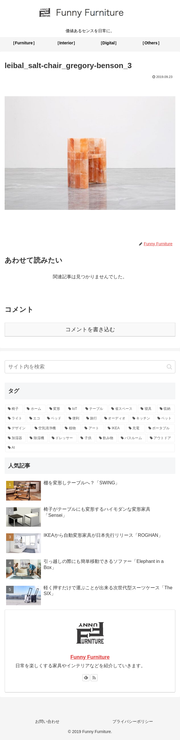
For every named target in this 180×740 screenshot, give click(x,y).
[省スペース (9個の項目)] (123, 409)
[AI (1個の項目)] (90, 447)
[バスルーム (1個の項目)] (132, 438)
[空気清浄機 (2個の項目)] (46, 428)
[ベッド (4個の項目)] (54, 418)
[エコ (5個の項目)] (35, 418)
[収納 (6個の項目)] (166, 409)
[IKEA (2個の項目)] (115, 428)
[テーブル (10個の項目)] (95, 409)
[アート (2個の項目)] (93, 428)
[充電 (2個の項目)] (135, 428)
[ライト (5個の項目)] (15, 418)
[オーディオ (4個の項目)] (115, 418)
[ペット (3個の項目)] (165, 418)
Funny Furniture (90, 657)
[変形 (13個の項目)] (55, 409)
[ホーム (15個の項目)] (34, 409)
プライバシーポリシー (132, 721)
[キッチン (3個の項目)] (142, 418)
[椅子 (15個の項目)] (14, 409)
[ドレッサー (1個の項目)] (63, 438)
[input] (90, 366)
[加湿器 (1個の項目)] (15, 438)
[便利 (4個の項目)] (74, 418)
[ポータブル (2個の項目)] (160, 428)
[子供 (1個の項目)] (86, 438)
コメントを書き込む (90, 329)
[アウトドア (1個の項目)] (161, 438)
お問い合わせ (47, 721)
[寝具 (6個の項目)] (147, 409)
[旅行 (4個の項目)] (92, 418)
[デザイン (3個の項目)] (18, 428)
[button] (169, 366)
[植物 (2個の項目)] (71, 428)
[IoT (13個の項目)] (74, 409)
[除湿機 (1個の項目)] (37, 438)
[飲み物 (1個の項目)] (106, 438)
